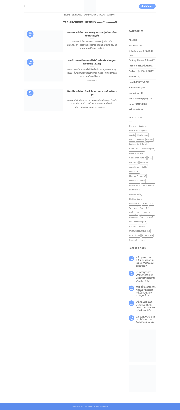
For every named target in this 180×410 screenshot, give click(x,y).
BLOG (102, 15)
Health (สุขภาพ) (137, 82)
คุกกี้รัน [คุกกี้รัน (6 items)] (132, 212)
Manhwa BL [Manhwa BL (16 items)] (134, 171)
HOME (67, 15)
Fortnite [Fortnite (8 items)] (149, 139)
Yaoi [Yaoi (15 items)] (141, 208)
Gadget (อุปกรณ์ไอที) (139, 71)
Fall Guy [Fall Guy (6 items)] (140, 139)
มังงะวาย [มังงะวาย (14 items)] (147, 212)
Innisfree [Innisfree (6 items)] (144, 162)
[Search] (25, 6)
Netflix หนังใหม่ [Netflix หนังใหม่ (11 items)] (135, 199)
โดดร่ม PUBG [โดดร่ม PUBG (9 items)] (147, 235)
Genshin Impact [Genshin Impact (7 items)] (147, 148)
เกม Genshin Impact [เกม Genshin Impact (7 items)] (137, 221)
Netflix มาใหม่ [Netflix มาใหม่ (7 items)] (134, 189)
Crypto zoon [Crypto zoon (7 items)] (142, 135)
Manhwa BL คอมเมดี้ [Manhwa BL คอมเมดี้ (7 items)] (137, 176)
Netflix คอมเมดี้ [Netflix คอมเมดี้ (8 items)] (148, 185)
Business (133, 45)
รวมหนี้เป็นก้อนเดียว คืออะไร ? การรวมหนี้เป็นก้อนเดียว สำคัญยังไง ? (146, 291)
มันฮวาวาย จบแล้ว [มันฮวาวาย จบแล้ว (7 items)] (147, 217)
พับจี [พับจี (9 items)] (139, 212)
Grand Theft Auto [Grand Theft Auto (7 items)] (136, 153)
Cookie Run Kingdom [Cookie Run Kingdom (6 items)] (138, 130)
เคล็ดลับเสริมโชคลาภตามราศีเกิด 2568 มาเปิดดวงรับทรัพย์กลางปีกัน (145, 306)
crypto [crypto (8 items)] (132, 135)
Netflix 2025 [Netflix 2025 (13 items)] (134, 185)
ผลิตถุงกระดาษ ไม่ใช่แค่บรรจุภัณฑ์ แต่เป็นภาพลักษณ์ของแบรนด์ (145, 261)
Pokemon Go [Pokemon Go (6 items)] (134, 203)
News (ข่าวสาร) (136, 104)
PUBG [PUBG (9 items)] (145, 203)
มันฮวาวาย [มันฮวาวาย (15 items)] (133, 217)
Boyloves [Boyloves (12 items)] (143, 125)
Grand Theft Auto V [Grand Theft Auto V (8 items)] (137, 157)
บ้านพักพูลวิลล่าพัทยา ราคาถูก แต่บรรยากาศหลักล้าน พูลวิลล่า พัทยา (145, 276)
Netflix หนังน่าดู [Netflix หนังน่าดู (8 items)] (135, 194)
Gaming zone (91, 15)
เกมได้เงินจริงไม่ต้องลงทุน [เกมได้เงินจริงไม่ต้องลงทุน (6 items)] (139, 230)
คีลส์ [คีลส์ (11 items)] (147, 208)
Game (132, 76)
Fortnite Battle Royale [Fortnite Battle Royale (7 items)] (138, 144)
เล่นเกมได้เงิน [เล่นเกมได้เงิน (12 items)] (134, 235)
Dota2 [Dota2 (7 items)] (131, 139)
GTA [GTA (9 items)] (150, 157)
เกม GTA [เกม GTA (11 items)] (132, 226)
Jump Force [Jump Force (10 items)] (134, 167)
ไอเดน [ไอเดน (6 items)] (142, 240)
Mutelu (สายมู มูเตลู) (139, 98)
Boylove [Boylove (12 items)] (132, 125)
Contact (111, 15)
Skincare (77, 15)
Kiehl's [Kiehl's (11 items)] (144, 167)
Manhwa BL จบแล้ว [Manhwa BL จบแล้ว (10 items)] (137, 180)
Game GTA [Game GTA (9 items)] (133, 148)
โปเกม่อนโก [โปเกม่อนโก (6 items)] (133, 240)
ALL (131, 40)
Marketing (134, 93)
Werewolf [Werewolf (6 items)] (133, 208)
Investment (134, 87)
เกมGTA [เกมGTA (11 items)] (142, 226)
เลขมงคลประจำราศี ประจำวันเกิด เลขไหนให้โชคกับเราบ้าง (145, 319)
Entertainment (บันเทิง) (141, 51)
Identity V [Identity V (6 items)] (133, 162)
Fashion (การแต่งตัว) (139, 65)
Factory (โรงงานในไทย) (140, 60)
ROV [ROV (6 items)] (152, 203)
